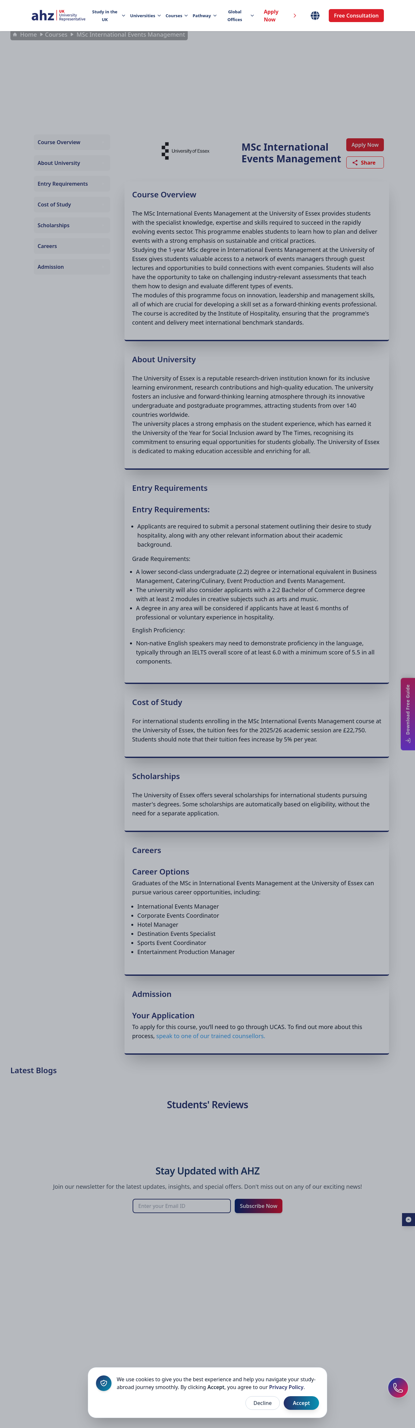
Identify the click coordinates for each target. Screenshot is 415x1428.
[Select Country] (315, 15)
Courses (177, 16)
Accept (301, 1403)
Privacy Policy (286, 1387)
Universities (145, 16)
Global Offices (241, 15)
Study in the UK (108, 15)
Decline (263, 1403)
